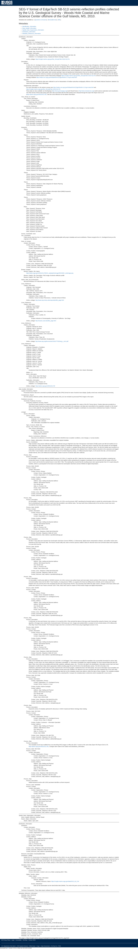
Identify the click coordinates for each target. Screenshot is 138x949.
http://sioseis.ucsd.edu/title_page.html (45, 320)
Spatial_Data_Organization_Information (33, 30)
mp (7, 948)
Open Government (45, 946)
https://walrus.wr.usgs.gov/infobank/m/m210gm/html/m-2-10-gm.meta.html (56, 77)
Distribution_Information (28, 31)
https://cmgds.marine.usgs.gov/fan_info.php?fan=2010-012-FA (52, 59)
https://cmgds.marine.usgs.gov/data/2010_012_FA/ (65, 881)
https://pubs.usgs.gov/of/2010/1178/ (45, 386)
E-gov (38, 946)
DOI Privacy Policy (5, 940)
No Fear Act (54, 946)
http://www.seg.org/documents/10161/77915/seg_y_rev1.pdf (51, 341)
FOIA (59, 946)
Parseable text (52, 19)
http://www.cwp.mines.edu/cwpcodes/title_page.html (49, 300)
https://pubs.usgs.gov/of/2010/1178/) (37, 94)
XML (59, 19)
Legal (13, 940)
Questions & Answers (41, 19)
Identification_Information (29, 26)
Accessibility (18, 940)
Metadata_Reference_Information (31, 33)
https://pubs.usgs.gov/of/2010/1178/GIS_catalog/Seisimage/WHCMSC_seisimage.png (49, 273)
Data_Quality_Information (29, 28)
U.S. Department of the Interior (8, 946)
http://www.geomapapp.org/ (59, 91)
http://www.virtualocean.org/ (86, 91)
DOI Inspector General (22, 946)
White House (32, 946)
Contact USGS (32, 940)
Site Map (25, 940)
